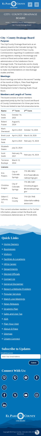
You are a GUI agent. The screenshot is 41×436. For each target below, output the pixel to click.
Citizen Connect (12, 338)
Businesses (9, 249)
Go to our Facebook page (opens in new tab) (4, 396)
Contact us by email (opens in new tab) (26, 379)
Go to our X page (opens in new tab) (15, 396)
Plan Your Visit (11, 323)
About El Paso (11, 328)
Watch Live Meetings (14, 298)
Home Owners (11, 244)
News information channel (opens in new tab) (5, 379)
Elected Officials (12, 274)
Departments (11, 269)
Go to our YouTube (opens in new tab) (26, 396)
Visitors (8, 254)
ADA (6, 318)
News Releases (11, 303)
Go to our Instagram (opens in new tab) (37, 396)
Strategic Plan (11, 308)
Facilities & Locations (14, 259)
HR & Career (10, 264)
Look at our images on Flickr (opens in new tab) (5, 388)
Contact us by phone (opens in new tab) (15, 379)
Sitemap (8, 333)
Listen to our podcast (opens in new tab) (37, 379)
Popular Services (12, 293)
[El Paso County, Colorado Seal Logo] (20, 421)
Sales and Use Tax (13, 313)
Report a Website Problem (17, 288)
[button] (30, 4)
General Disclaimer (13, 283)
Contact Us (9, 279)
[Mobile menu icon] (36, 4)
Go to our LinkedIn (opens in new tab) (4, 406)
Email (7, 353)
